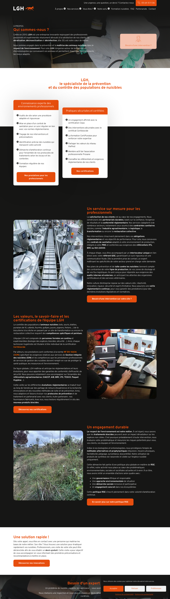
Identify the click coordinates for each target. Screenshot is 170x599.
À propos (59, 9)
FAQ (132, 9)
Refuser (134, 588)
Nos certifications (85, 176)
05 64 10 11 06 (148, 3)
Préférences (156, 588)
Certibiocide (19, 347)
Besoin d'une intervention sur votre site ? (112, 299)
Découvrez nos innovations (32, 563)
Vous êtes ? (88, 9)
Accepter (113, 588)
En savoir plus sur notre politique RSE (110, 502)
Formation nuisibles (120, 9)
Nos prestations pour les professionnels (36, 177)
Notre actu (102, 9)
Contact (152, 9)
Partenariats (141, 9)
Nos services (73, 9)
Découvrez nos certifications (32, 409)
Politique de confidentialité (124, 594)
